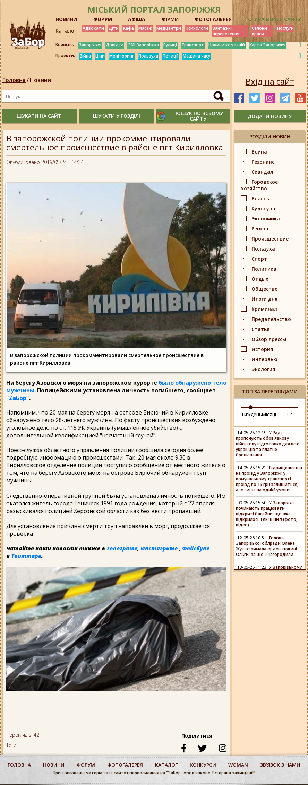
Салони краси (259, 31)
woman (238, 764)
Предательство (271, 319)
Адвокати (93, 28)
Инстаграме (159, 548)
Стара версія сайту (274, 19)
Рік (288, 414)
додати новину (270, 116)
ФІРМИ (170, 19)
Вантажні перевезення (226, 31)
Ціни (100, 56)
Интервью (264, 359)
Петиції (170, 56)
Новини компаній (226, 45)
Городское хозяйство (259, 185)
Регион (259, 228)
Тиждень (251, 414)
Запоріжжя (90, 45)
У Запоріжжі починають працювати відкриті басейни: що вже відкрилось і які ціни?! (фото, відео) (266, 514)
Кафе (128, 28)
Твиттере (26, 556)
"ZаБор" (17, 398)
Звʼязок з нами (280, 764)
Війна (85, 56)
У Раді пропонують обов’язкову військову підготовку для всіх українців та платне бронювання (267, 444)
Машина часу (196, 56)
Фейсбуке (195, 548)
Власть (260, 198)
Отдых (259, 279)
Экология (263, 369)
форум (86, 764)
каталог (166, 764)
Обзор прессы (268, 339)
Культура (263, 208)
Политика (263, 268)
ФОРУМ (102, 19)
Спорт (259, 258)
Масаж (145, 28)
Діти (114, 28)
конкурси (203, 764)
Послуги (285, 28)
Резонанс (262, 161)
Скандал (262, 171)
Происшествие (270, 238)
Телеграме (121, 548)
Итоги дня (264, 299)
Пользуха (148, 56)
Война (259, 151)
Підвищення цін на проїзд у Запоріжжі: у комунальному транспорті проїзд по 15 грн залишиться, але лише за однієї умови (269, 479)
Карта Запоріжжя (267, 45)
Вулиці (170, 45)
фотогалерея (125, 764)
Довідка (114, 45)
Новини (40, 80)
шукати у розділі (116, 116)
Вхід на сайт (270, 81)
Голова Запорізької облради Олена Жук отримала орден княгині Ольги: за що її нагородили (266, 546)
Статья (260, 329)
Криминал (264, 309)
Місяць (270, 414)
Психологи (197, 28)
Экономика (265, 218)
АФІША (136, 19)
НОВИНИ (66, 19)
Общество (264, 289)
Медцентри (168, 28)
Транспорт (192, 45)
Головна (14, 80)
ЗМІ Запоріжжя (143, 45)
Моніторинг (121, 56)
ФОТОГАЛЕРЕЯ (213, 19)
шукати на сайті (40, 116)
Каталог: (66, 31)
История (262, 349)
